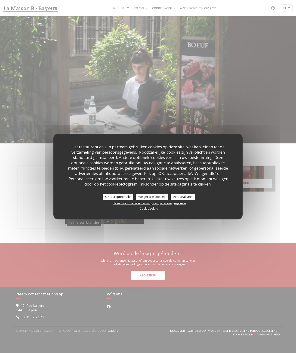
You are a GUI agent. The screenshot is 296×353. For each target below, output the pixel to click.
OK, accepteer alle (118, 197)
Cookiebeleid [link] (149, 208)
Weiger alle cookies (152, 197)
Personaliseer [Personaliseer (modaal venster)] (183, 197)
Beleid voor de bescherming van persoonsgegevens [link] (149, 203)
